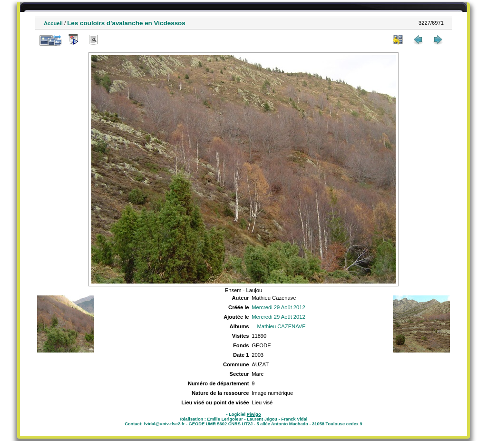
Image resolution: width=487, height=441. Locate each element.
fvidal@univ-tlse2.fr (164, 423)
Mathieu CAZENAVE (281, 326)
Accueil (53, 23)
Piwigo (254, 414)
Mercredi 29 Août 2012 (278, 307)
